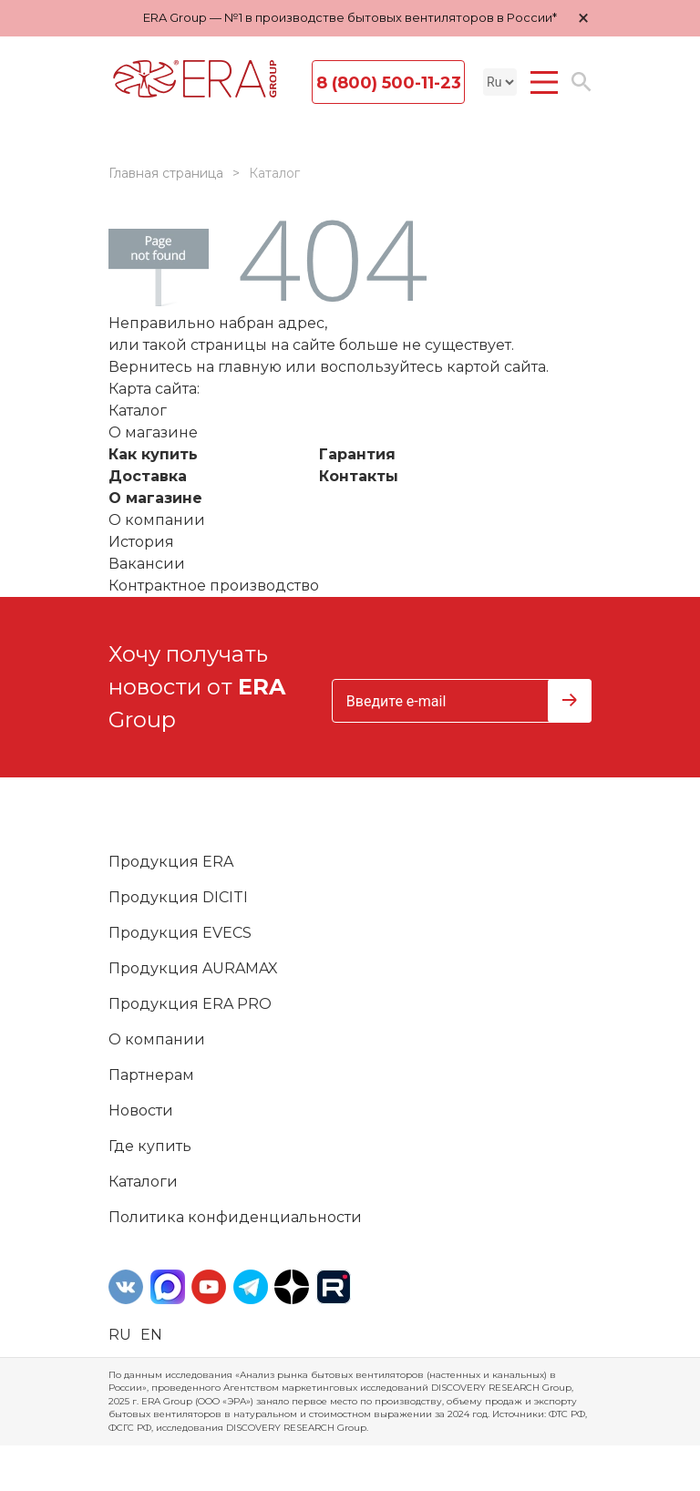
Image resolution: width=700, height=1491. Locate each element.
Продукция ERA (170, 861)
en (151, 1334)
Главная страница (165, 173)
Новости (140, 1110)
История (141, 541)
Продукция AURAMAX (193, 968)
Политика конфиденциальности (235, 1217)
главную (250, 366)
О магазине (155, 498)
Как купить (153, 454)
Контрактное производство (213, 585)
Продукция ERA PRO (190, 1004)
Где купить (149, 1146)
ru (119, 1334)
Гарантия (357, 454)
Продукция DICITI (178, 897)
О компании (156, 520)
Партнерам (151, 1075)
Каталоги (143, 1181)
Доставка (147, 476)
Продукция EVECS (180, 932)
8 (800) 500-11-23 (388, 83)
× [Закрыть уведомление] (583, 17)
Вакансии (146, 563)
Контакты (358, 476)
